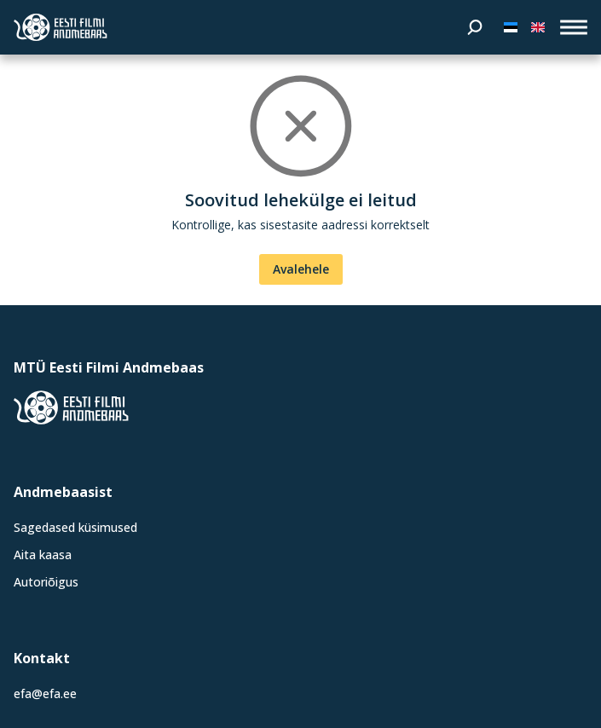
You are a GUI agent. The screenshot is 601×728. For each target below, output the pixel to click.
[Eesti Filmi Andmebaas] (60, 27)
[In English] (538, 27)
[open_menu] (573, 27)
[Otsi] (474, 27)
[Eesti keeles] (510, 27)
